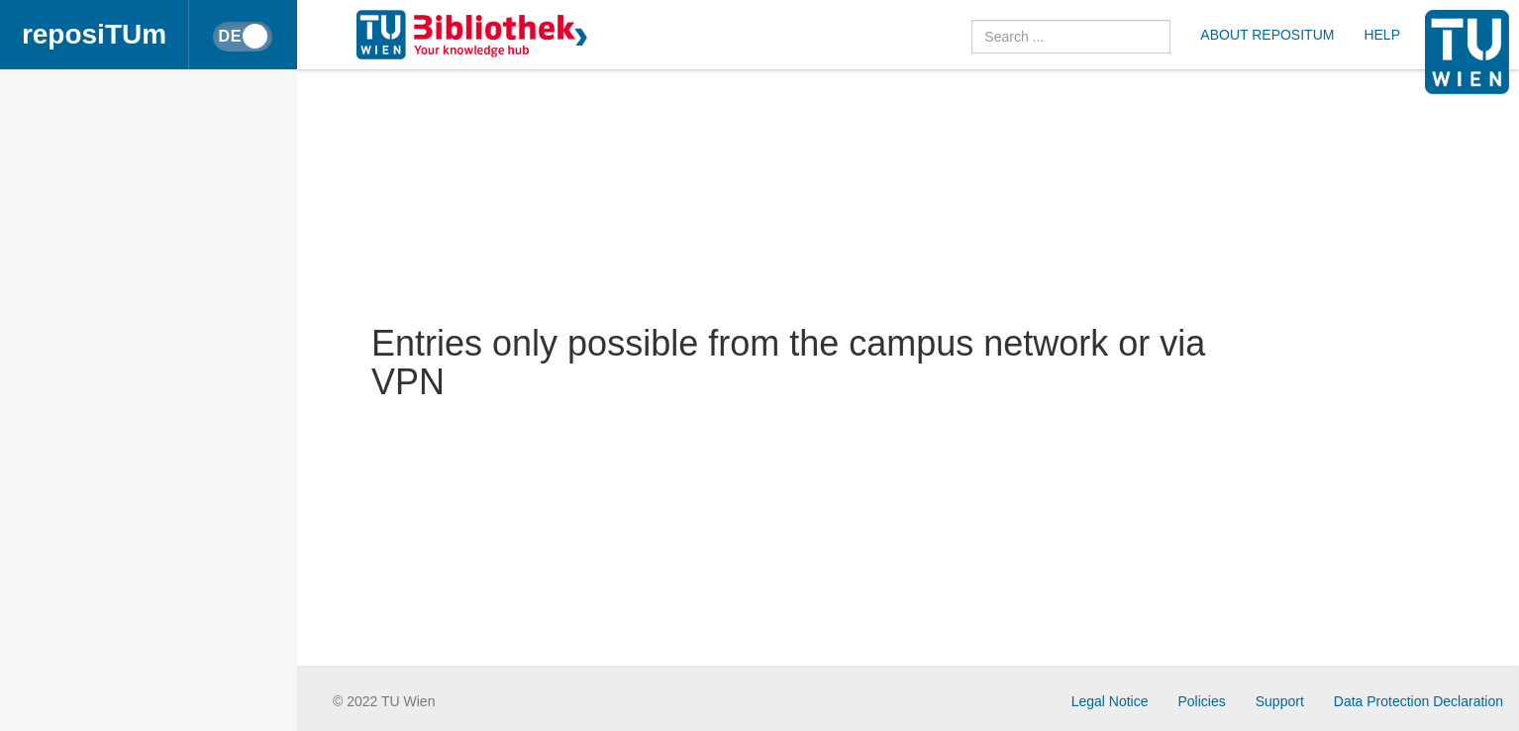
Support (1280, 701)
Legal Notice (1110, 701)
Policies (1202, 701)
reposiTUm (94, 34)
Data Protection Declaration (1418, 701)
